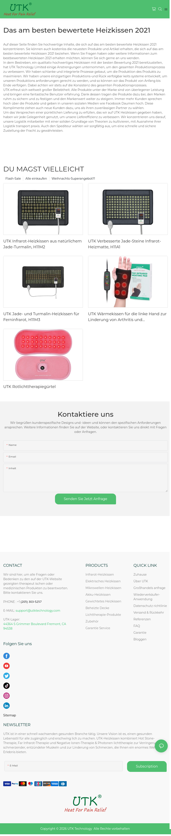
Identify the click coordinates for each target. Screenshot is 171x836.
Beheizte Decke (97, 608)
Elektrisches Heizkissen (103, 581)
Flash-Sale (13, 178)
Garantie (140, 633)
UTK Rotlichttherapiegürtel (29, 386)
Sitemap (9, 715)
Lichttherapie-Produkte (103, 615)
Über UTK (141, 581)
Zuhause (140, 574)
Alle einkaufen (36, 178)
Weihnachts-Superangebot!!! (73, 178)
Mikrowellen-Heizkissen (103, 588)
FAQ (137, 626)
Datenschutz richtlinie (150, 606)
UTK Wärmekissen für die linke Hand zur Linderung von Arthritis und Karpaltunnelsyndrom (127, 317)
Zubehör (92, 621)
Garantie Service (99, 628)
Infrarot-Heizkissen (100, 574)
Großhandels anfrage (150, 588)
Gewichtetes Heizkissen (103, 601)
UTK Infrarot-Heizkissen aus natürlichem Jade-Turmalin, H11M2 (42, 244)
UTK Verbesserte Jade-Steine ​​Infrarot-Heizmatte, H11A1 (124, 244)
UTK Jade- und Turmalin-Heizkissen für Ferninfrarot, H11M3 (41, 317)
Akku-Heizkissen (98, 595)
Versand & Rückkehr (149, 612)
